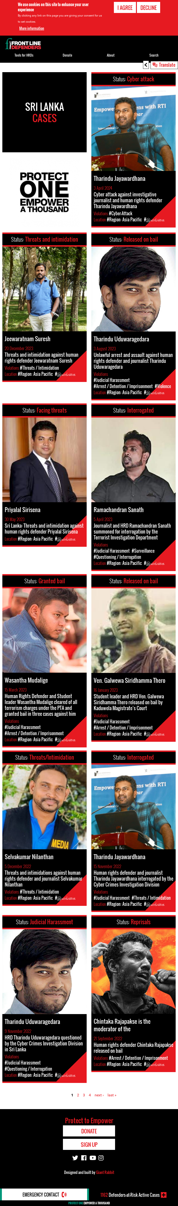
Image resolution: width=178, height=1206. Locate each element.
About (111, 55)
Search (154, 55)
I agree (124, 7)
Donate (67, 55)
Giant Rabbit (105, 1172)
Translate (167, 64)
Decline (148, 7)
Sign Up (89, 1144)
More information (31, 28)
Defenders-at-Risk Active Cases (130, 1195)
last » (112, 1095)
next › (99, 1095)
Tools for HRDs (24, 55)
